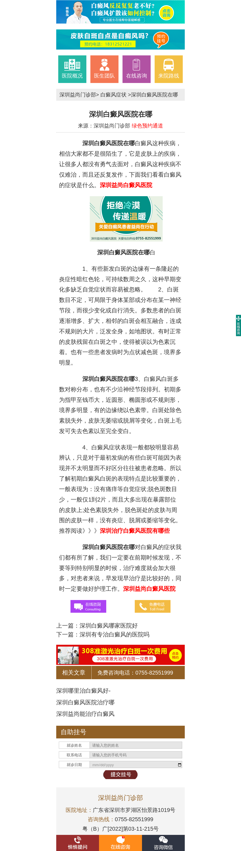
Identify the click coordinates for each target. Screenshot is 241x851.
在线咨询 (136, 68)
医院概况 (72, 68)
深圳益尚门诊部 (77, 94)
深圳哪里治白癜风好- (83, 690)
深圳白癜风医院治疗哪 (85, 702)
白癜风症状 (113, 94)
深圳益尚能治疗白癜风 (85, 714)
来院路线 (168, 68)
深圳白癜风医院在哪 (154, 94)
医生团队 (104, 68)
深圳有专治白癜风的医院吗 (114, 634)
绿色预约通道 (147, 126)
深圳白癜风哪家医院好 (109, 625)
